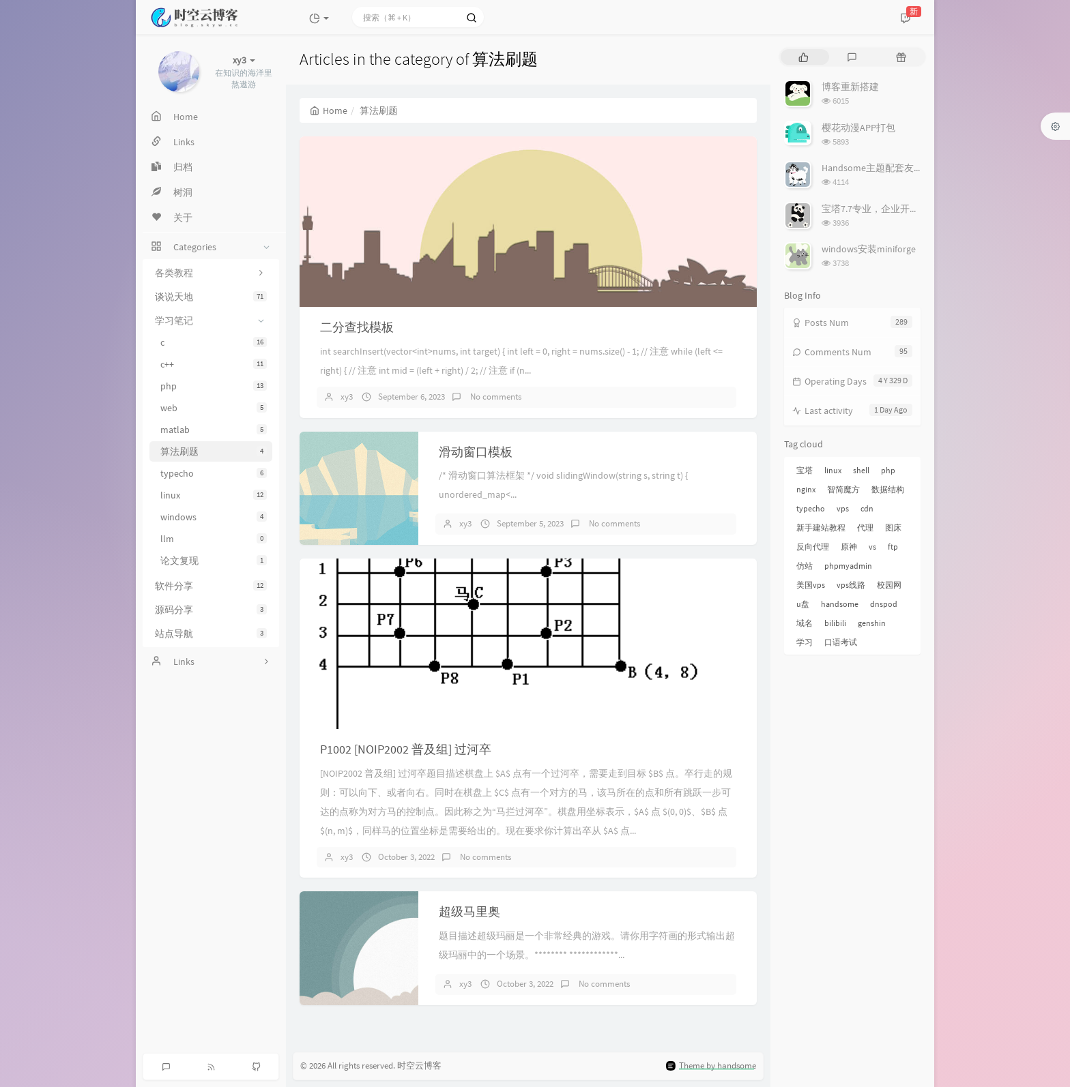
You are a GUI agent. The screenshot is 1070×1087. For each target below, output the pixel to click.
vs (872, 546)
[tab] (803, 57)
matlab (213, 429)
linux (213, 495)
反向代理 (812, 546)
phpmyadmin (848, 566)
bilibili (835, 623)
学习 (804, 642)
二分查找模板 (357, 327)
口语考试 (840, 642)
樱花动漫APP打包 (858, 127)
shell (861, 470)
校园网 (889, 585)
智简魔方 (843, 489)
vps (843, 508)
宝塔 (804, 470)
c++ (213, 364)
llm (213, 539)
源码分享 (211, 610)
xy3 (347, 396)
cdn (867, 508)
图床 (893, 527)
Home (328, 110)
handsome (839, 604)
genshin (872, 623)
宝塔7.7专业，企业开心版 (875, 209)
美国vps (810, 585)
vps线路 (851, 585)
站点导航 (211, 633)
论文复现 (213, 560)
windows (213, 517)
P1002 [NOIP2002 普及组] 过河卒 (405, 749)
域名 (804, 623)
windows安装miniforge (869, 249)
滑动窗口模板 (475, 452)
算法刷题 (213, 451)
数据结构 (887, 489)
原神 (849, 546)
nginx (805, 489)
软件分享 (211, 586)
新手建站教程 (820, 527)
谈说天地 (211, 297)
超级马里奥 (469, 911)
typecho (213, 473)
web (213, 408)
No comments (494, 396)
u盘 (802, 604)
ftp (893, 546)
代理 (865, 527)
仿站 (804, 566)
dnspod (883, 604)
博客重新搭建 (850, 86)
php (213, 386)
